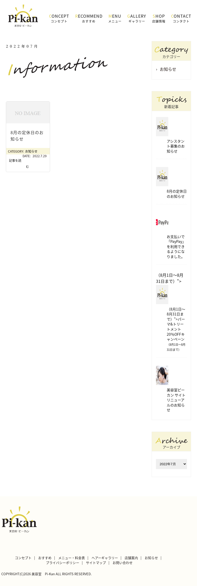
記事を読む (19, 163)
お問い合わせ (123, 562)
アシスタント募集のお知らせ (176, 146)
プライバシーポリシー (62, 562)
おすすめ (45, 557)
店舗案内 (131, 557)
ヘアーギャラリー (105, 557)
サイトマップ (96, 562)
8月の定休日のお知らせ (177, 193)
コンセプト (23, 557)
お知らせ (31, 151)
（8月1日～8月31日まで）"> (169, 278)
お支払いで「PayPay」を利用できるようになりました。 (176, 246)
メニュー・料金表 (71, 557)
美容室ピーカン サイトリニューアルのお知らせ (176, 399)
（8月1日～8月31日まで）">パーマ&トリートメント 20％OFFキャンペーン (176, 329)
